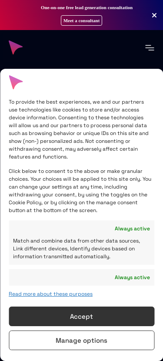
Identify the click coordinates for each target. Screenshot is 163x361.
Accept (81, 316)
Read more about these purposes (51, 293)
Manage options (81, 340)
